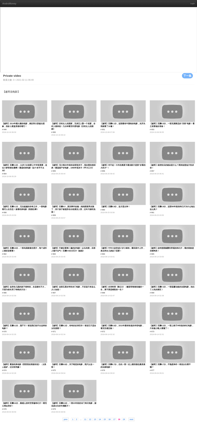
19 (124, 419)
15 (105, 419)
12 (90, 419)
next (131, 419)
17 (114, 419)
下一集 (187, 75)
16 (109, 419)
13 (95, 419)
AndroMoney (9, 3)
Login (192, 4)
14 (100, 419)
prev (65, 419)
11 (85, 419)
